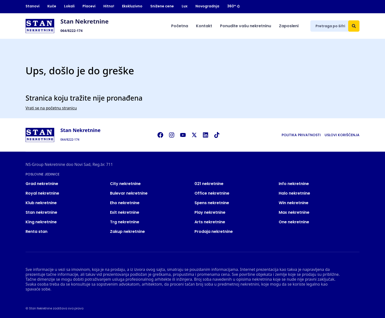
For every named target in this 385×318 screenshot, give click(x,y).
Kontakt (204, 26)
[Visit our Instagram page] (174, 135)
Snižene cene (162, 6)
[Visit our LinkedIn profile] (208, 135)
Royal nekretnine (42, 193)
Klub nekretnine (41, 203)
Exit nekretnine (124, 212)
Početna (179, 26)
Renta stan (36, 231)
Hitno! (108, 6)
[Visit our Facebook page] (162, 135)
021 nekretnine (208, 183)
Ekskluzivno (132, 6)
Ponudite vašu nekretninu (245, 26)
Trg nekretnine (124, 222)
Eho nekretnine (124, 203)
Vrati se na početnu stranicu (51, 108)
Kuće (51, 6)
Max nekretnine (294, 212)
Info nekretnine (294, 183)
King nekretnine (41, 222)
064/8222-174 (71, 30)
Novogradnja (207, 6)
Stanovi (33, 6)
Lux (185, 6)
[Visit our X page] (196, 135)
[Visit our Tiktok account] (219, 135)
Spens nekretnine (211, 203)
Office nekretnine (211, 193)
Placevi (89, 6)
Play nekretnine (209, 212)
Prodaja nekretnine (213, 231)
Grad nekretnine (42, 183)
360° (233, 6)
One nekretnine (294, 222)
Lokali (69, 6)
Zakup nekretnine (127, 231)
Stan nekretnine (41, 212)
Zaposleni (289, 26)
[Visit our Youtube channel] (185, 135)
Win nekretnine (293, 203)
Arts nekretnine (209, 222)
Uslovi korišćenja (342, 134)
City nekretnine (125, 183)
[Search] (353, 26)
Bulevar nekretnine (129, 193)
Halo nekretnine (294, 193)
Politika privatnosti (301, 134)
